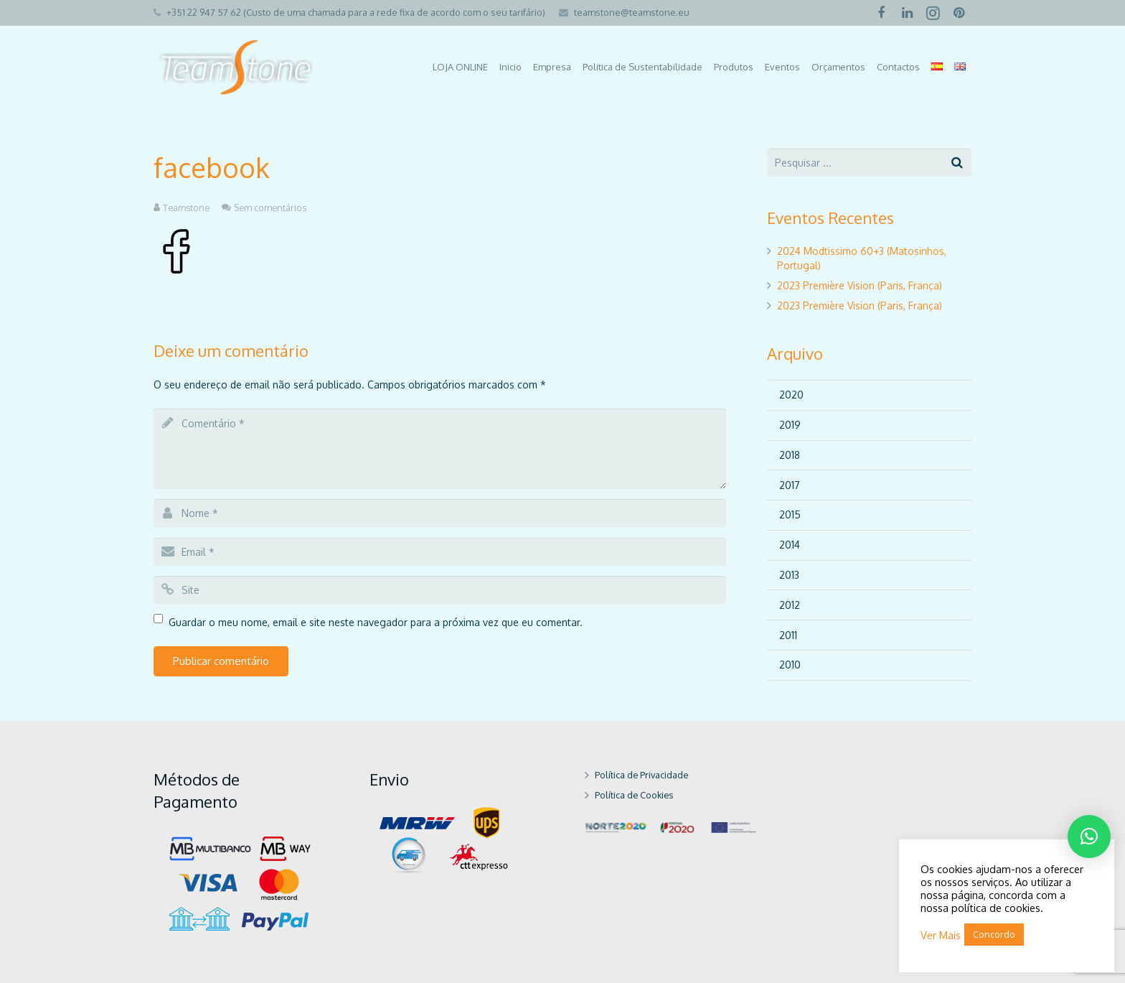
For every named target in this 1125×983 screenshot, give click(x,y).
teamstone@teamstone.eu (631, 12)
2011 (788, 635)
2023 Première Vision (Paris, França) (859, 285)
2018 (789, 455)
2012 (789, 605)
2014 (789, 545)
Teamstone (186, 207)
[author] (440, 513)
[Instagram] (933, 13)
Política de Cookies (634, 795)
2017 (789, 485)
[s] (869, 163)
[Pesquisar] (957, 163)
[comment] (440, 449)
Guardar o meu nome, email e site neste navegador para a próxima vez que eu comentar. (376, 622)
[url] (440, 590)
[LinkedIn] (907, 13)
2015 (790, 514)
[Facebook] (881, 13)
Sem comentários (270, 207)
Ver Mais (941, 934)
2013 (789, 575)
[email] (440, 552)
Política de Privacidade (641, 775)
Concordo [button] (994, 934)
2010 (790, 664)
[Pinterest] (958, 13)
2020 (791, 394)
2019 (790, 425)
